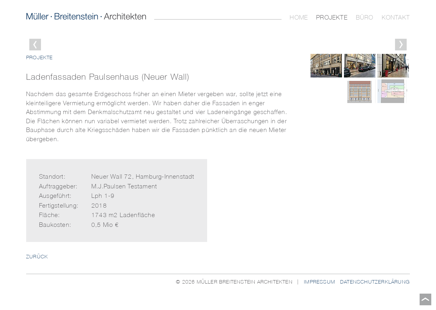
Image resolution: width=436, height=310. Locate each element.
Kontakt (396, 17)
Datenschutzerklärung (375, 281)
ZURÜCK (37, 256)
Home (299, 17)
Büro (365, 17)
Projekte (332, 17)
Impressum (319, 281)
